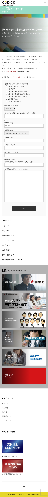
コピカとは (6, 245)
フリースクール (8, 240)
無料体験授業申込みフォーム (13, 259)
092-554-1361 (11, 71)
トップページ (7, 226)
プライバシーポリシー (16, 77)
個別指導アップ (8, 235)
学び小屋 (5, 231)
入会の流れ (6, 250)
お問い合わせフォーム (10, 255)
